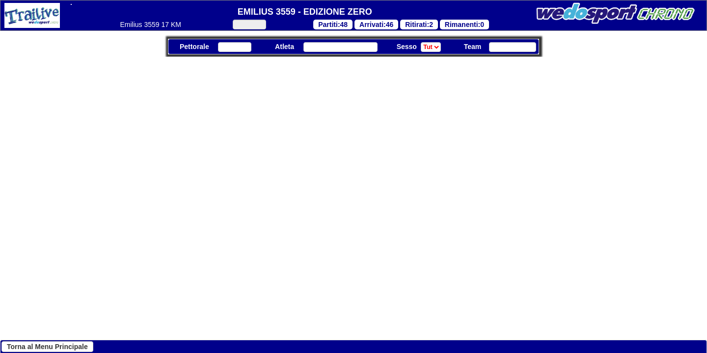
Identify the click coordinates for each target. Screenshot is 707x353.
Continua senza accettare (117, 331)
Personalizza (258, 331)
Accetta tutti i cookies (349, 331)
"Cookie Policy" (261, 215)
